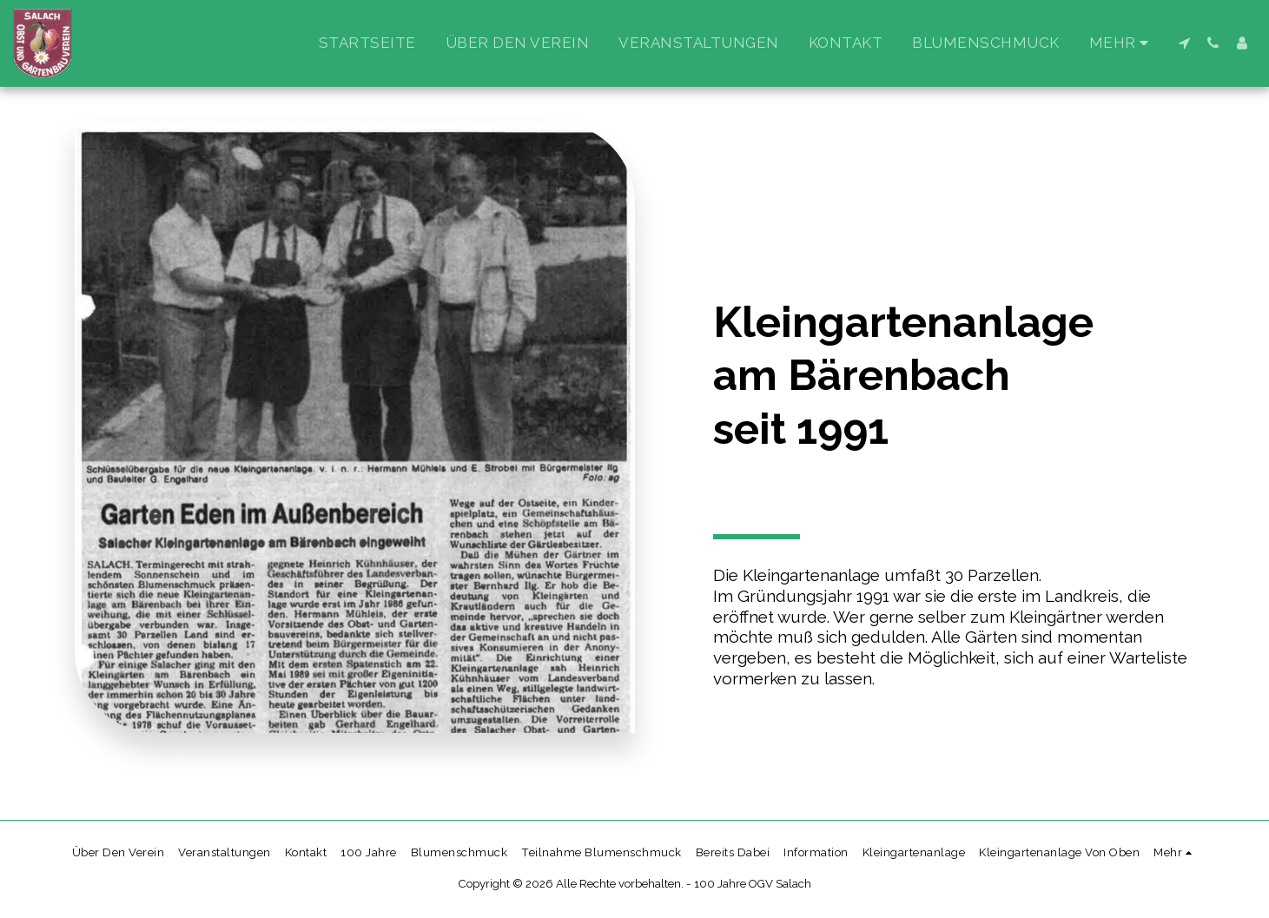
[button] (1184, 43)
